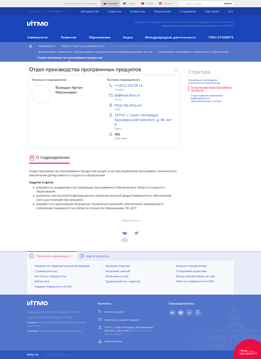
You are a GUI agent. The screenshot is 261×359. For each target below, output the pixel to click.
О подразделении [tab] (49, 158)
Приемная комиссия (117, 266)
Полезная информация (51, 256)
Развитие (68, 37)
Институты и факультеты (50, 276)
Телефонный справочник (191, 271)
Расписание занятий (117, 271)
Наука (128, 37)
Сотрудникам (188, 11)
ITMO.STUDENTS (221, 37)
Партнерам (212, 11)
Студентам (115, 11)
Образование (100, 37)
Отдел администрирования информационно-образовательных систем (207, 98)
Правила (32, 322)
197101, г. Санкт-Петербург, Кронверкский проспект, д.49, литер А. (125, 330)
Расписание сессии (116, 276)
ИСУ (230, 11)
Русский (110, 3)
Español (166, 3)
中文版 (147, 3)
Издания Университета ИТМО (53, 286)
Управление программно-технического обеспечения (193, 52)
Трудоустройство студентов (122, 281)
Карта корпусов (94, 256)
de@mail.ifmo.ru (127, 95)
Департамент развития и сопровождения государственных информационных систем (95, 52)
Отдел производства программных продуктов (211, 89)
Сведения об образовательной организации (62, 266)
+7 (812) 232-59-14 (128, 85)
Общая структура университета (83, 46)
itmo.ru (32, 354)
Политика (32, 331)
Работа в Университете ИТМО (195, 281)
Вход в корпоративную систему (195, 276)
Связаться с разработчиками (120, 319)
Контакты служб (112, 311)
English (129, 3)
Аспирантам (138, 11)
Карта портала (109, 341)
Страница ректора (45, 271)
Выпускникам (162, 11)
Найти (228, 3)
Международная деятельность (170, 37)
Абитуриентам (90, 11)
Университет (38, 37)
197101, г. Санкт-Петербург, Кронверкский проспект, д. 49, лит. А (143, 119)
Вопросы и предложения (191, 266)
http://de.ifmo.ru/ (128, 105)
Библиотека (41, 281)
